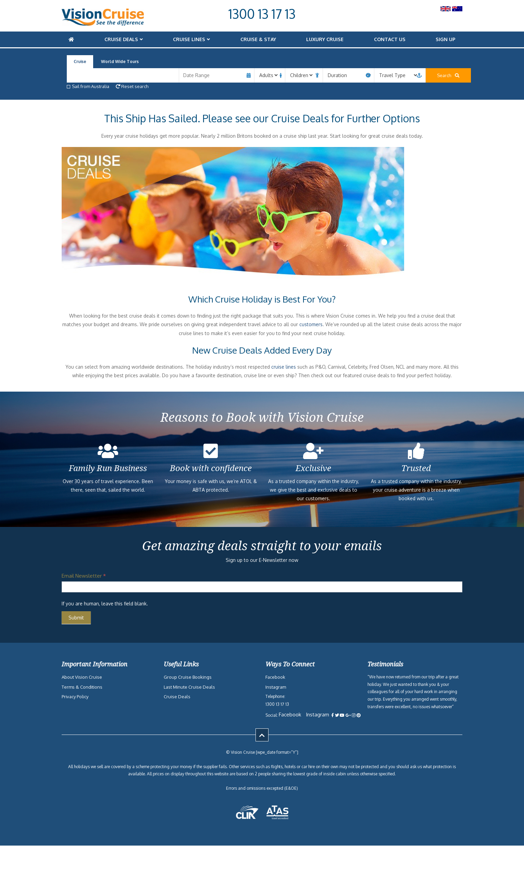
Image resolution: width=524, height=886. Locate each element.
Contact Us (390, 39)
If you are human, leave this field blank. (105, 603)
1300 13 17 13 (262, 13)
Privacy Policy (75, 696)
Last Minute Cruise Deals (189, 687)
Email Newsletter (84, 576)
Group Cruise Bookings (188, 677)
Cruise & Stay (258, 39)
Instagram (275, 687)
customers (311, 324)
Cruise (80, 61)
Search (433, 75)
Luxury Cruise (325, 39)
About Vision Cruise (82, 677)
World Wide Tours (120, 61)
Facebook (275, 677)
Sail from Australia (88, 86)
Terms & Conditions (82, 687)
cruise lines (283, 367)
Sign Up (446, 39)
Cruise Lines (189, 39)
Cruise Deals (121, 39)
